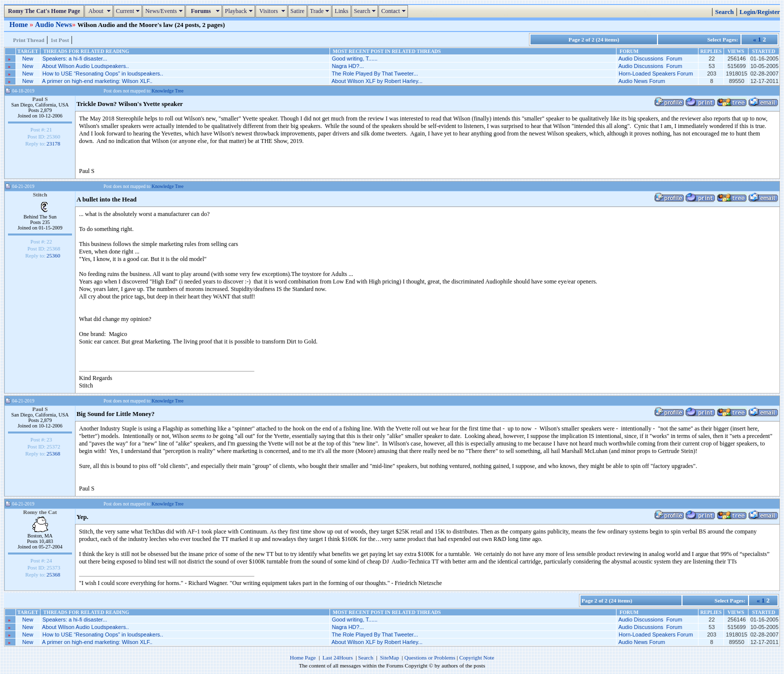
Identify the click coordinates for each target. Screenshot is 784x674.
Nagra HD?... (348, 66)
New (28, 59)
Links (341, 11)
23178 (53, 143)
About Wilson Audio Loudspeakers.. (85, 66)
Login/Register (760, 12)
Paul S (40, 99)
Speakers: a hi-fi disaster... (75, 59)
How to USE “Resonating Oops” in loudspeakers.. (103, 73)
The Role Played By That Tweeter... (375, 73)
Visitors (273, 11)
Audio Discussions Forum (650, 59)
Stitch (40, 195)
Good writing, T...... (355, 59)
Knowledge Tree (168, 91)
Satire (297, 11)
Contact (394, 11)
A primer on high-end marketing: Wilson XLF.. (97, 81)
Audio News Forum (642, 81)
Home (20, 24)
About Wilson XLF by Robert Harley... (377, 81)
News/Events (164, 11)
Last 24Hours (337, 657)
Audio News (53, 24)
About (99, 11)
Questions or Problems (430, 657)
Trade (321, 11)
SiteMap (389, 657)
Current (129, 11)
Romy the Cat (40, 512)
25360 (53, 255)
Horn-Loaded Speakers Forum (655, 73)
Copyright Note (476, 657)
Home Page (303, 657)
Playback (240, 11)
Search (366, 11)
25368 (53, 453)
